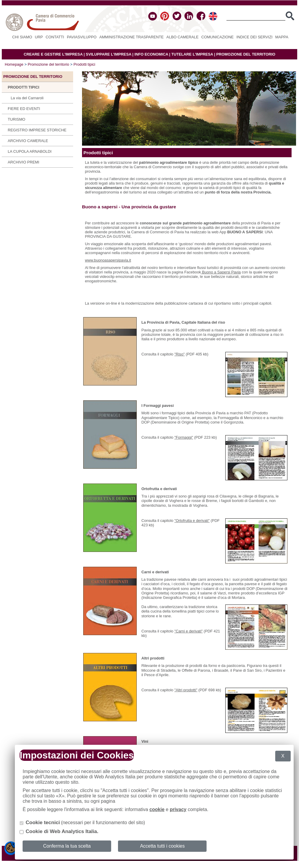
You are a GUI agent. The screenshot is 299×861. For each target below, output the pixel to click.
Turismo (16, 119)
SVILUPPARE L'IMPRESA (108, 54)
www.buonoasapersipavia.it (108, 260)
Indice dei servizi (254, 37)
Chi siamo (22, 37)
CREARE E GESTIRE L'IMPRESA (53, 54)
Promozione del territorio (48, 64)
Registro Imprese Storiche (37, 130)
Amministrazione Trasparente (131, 37)
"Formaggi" (183, 437)
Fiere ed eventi (24, 108)
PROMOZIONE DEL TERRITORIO (246, 54)
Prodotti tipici (84, 64)
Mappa (281, 37)
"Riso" (179, 354)
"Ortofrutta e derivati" (192, 520)
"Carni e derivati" (188, 631)
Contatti (55, 37)
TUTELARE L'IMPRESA (192, 54)
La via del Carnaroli (27, 98)
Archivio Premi (23, 162)
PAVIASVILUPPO (82, 37)
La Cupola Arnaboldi (29, 151)
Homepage (14, 64)
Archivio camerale (28, 140)
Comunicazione (217, 37)
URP (39, 37)
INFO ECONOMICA (151, 54)
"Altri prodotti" (185, 690)
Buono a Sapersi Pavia (221, 272)
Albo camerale (182, 37)
